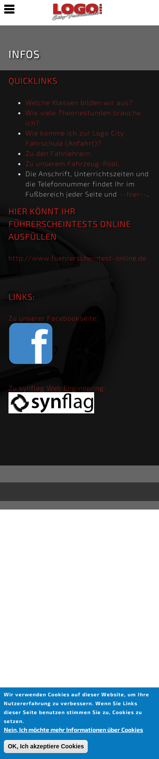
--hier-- (133, 194)
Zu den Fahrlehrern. (58, 153)
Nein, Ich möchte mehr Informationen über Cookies (73, 729)
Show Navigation (9, 9)
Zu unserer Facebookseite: (53, 318)
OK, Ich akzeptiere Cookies (46, 746)
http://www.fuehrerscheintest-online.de (77, 258)
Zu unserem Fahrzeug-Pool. (72, 163)
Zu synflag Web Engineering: (57, 388)
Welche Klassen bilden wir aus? (79, 102)
